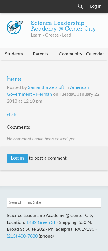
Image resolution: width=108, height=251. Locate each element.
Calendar (95, 54)
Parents (40, 54)
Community (70, 54)
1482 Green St (40, 222)
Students (14, 54)
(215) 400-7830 (22, 236)
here (14, 79)
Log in (17, 158)
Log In (96, 6)
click (12, 115)
